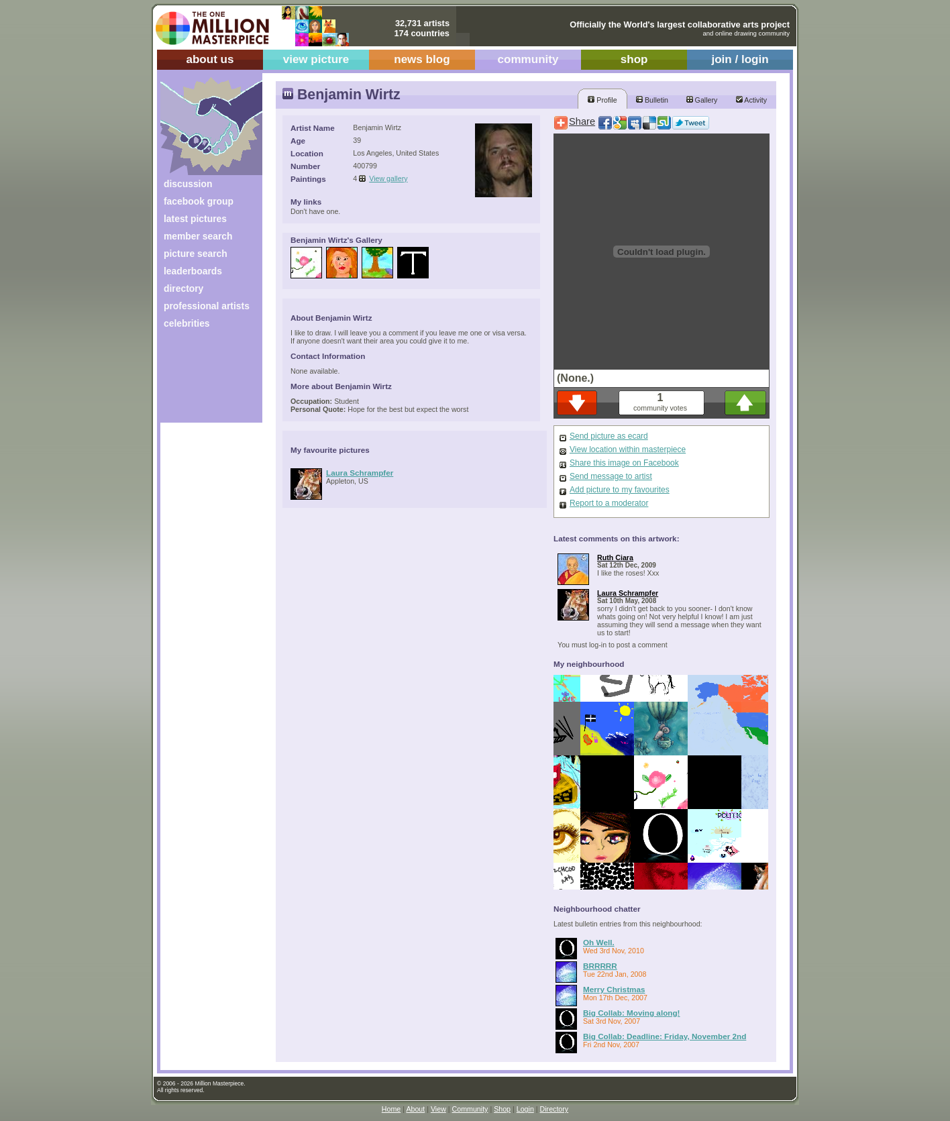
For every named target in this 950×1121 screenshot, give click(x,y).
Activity (751, 100)
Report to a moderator (609, 503)
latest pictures (195, 218)
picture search (195, 253)
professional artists (207, 306)
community (528, 59)
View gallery (388, 178)
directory (183, 288)
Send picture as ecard (609, 436)
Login (525, 1109)
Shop (502, 1109)
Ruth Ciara (615, 557)
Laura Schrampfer (359, 472)
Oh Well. (599, 942)
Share (582, 121)
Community (470, 1109)
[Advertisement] (202, 381)
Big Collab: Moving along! (631, 1012)
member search (198, 236)
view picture (316, 59)
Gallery (702, 100)
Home (391, 1109)
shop (634, 59)
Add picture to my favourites (620, 489)
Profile (602, 100)
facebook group (198, 201)
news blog (422, 59)
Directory (554, 1109)
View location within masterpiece (628, 449)
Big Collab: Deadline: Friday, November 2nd (664, 1036)
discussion (188, 183)
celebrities (187, 323)
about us (209, 59)
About (415, 1109)
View (438, 1109)
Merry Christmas (614, 989)
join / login (739, 59)
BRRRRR (600, 965)
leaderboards (193, 271)
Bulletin (652, 100)
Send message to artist (611, 476)
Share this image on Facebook (624, 463)
